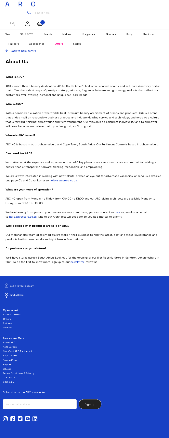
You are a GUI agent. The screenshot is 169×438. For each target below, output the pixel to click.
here (101, 262)
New (7, 34)
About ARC (9, 342)
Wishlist (7, 327)
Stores (77, 43)
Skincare (111, 34)
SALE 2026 (26, 34)
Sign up (90, 404)
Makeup (67, 34)
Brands (48, 34)
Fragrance (89, 34)
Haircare (13, 43)
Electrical (148, 34)
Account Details (12, 314)
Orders (7, 319)
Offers (59, 43)
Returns (7, 323)
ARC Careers (10, 346)
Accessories (37, 43)
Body (129, 34)
